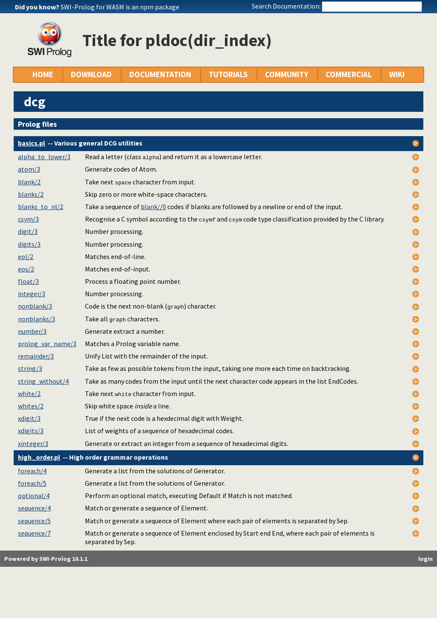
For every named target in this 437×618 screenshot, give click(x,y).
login (425, 559)
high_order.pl (39, 457)
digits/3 (29, 244)
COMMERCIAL (349, 74)
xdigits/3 (31, 430)
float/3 (28, 281)
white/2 (29, 393)
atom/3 (29, 169)
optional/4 (34, 495)
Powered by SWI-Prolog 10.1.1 (45, 559)
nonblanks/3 (36, 319)
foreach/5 (32, 483)
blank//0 (153, 206)
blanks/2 (31, 194)
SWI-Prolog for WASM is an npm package (120, 7)
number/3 (32, 331)
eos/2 (26, 269)
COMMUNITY (286, 74)
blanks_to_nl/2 (40, 206)
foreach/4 (32, 470)
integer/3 (31, 293)
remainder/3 (36, 356)
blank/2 (29, 182)
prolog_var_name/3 (47, 343)
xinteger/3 (33, 443)
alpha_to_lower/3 (44, 156)
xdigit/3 (29, 418)
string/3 (30, 368)
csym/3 (28, 219)
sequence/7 (34, 533)
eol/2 (25, 256)
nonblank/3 (35, 306)
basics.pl (31, 143)
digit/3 (28, 231)
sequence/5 (34, 520)
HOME (42, 74)
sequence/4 (34, 508)
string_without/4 (43, 381)
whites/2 (31, 406)
